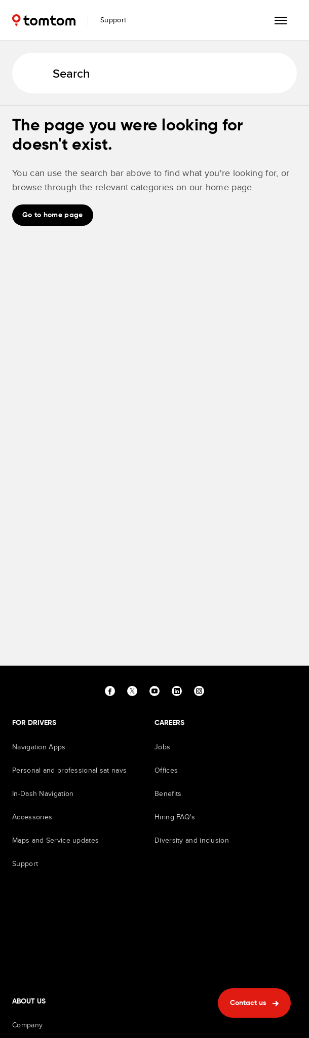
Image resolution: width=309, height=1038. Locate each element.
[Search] (154, 73)
